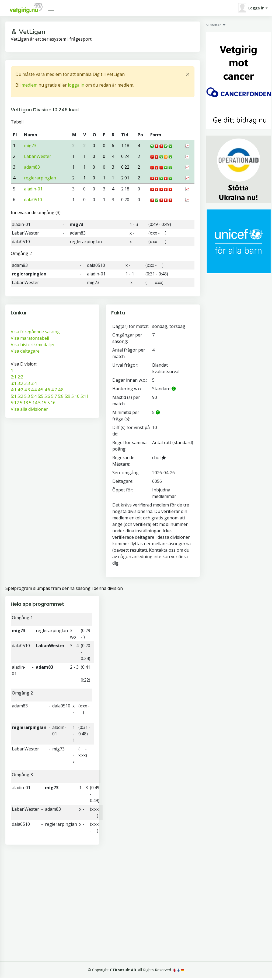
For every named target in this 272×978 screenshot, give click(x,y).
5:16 (51, 403)
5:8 (61, 396)
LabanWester (37, 156)
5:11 (85, 396)
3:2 (20, 383)
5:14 (33, 403)
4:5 (40, 390)
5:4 (34, 396)
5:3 (27, 396)
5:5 (40, 396)
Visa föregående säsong (35, 332)
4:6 (47, 390)
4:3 (27, 390)
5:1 (13, 396)
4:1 (13, 390)
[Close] (187, 74)
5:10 (75, 396)
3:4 (34, 383)
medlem (29, 85)
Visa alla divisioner (29, 409)
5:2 (20, 396)
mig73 (30, 145)
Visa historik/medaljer (33, 345)
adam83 (32, 167)
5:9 (67, 396)
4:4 (34, 390)
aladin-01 (33, 189)
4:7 (54, 390)
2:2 (20, 377)
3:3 (27, 383)
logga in (76, 85)
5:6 (47, 396)
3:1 (13, 383)
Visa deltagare (25, 351)
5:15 (42, 403)
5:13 (24, 403)
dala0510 (33, 200)
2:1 (13, 377)
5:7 (54, 396)
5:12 (15, 403)
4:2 (20, 390)
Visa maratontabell (30, 338)
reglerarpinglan (40, 178)
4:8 (61, 390)
